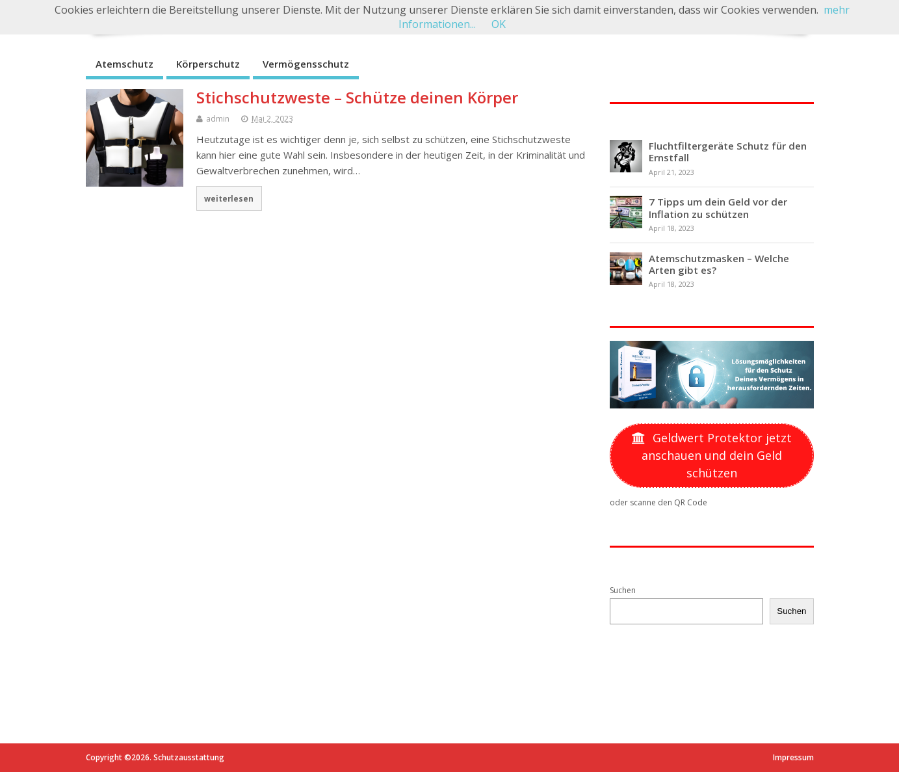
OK (498, 24)
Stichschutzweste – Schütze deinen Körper (357, 97)
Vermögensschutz (306, 63)
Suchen (623, 590)
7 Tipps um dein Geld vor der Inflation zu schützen (718, 207)
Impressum (793, 757)
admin (217, 118)
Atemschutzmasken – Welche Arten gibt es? (719, 264)
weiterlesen (229, 198)
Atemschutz (124, 63)
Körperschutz (208, 63)
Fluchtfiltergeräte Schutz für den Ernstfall (728, 151)
